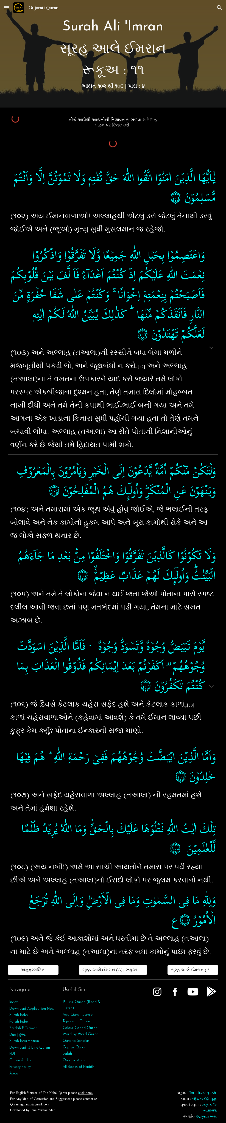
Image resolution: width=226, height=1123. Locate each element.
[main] (113, 53)
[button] (6, 7)
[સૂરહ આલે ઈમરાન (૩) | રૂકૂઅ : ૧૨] (193, 970)
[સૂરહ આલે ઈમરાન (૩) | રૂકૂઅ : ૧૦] (113, 970)
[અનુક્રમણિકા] (33, 970)
